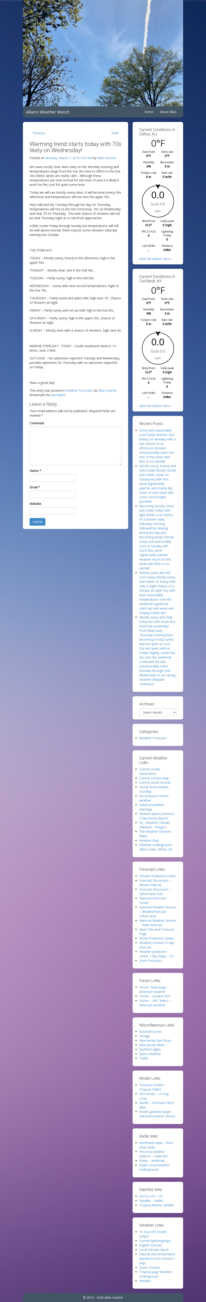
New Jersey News (152, 1045)
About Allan (168, 112)
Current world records (155, 782)
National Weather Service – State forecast (157, 922)
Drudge (144, 1036)
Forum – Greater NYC (154, 996)
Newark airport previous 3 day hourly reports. (156, 816)
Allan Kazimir (106, 158)
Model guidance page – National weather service (157, 1114)
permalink (58, 395)
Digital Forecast (150, 1245)
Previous (39, 133)
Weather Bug (148, 840)
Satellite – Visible (151, 1201)
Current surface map (154, 778)
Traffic (144, 1058)
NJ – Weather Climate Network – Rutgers (154, 824)
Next (114, 133)
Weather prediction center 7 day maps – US (156, 954)
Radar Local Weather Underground (154, 1167)
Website (35, 504)
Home (148, 112)
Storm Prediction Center (156, 938)
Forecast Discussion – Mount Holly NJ (155, 882)
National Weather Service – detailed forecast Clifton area (157, 911)
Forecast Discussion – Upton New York (155, 891)
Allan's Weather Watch (47, 112)
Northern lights (150, 1049)
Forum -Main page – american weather (154, 989)
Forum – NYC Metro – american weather (155, 1002)
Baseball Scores (150, 1031)
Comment (37, 423)
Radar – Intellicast (152, 1160)
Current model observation (149, 771)
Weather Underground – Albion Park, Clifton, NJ (156, 847)
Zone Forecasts (150, 960)
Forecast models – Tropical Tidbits (152, 1087)
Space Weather (150, 1054)
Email (35, 487)
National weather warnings (151, 807)
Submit (37, 522)
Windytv (145, 1281)
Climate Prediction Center (157, 876)
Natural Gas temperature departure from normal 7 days (157, 1258)
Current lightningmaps (155, 1241)
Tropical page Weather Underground (155, 1274)
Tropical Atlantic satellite (156, 1205)
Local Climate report (154, 1249)
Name (35, 471)
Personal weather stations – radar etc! (153, 1154)
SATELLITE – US (151, 1196)
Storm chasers (149, 1267)
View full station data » (155, 259)
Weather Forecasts (79, 390)
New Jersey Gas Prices (155, 1040)
